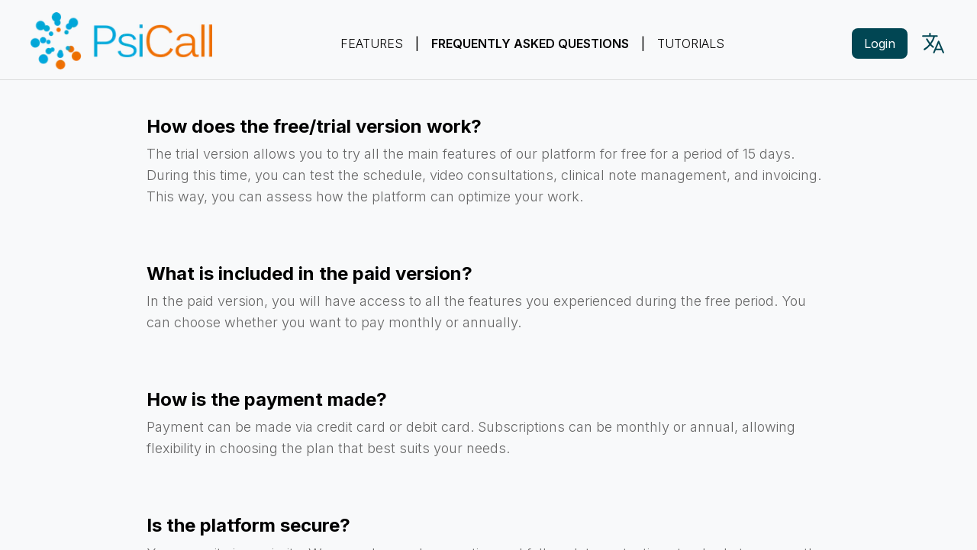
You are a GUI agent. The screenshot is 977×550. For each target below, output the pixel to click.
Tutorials (690, 43)
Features (371, 43)
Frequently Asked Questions (530, 43)
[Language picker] (933, 43)
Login (879, 43)
